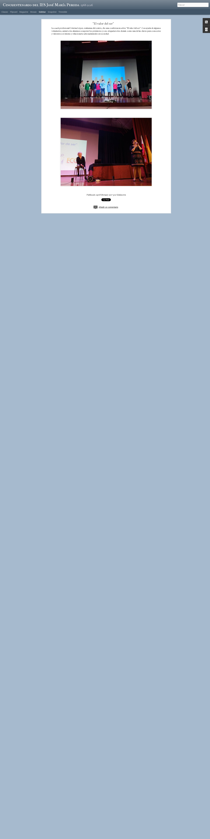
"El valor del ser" (103, 22)
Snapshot (52, 12)
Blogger (115, 837)
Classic (4, 12)
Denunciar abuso (124, 837)
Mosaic (33, 12)
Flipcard (13, 12)
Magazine (23, 12)
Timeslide (62, 12)
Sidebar (42, 12)
